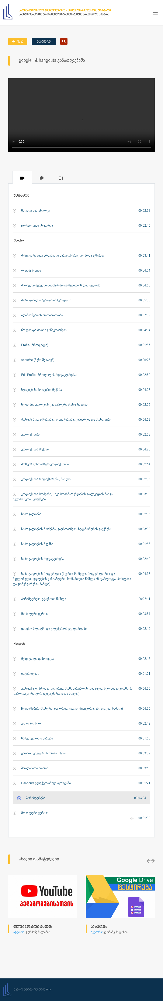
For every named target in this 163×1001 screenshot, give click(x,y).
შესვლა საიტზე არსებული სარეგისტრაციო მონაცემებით (58, 255)
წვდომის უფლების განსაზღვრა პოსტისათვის (50, 405)
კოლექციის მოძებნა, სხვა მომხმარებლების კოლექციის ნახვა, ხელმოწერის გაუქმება (63, 496)
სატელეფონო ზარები (33, 738)
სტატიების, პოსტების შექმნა (37, 390)
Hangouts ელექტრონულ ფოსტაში (42, 783)
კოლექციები (26, 434)
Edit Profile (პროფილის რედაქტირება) (45, 375)
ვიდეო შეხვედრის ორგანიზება (39, 753)
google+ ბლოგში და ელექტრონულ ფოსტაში (50, 629)
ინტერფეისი (26, 674)
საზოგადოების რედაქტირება (38, 559)
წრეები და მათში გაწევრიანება (39, 330)
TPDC (49, 989)
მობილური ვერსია (30, 614)
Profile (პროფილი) (30, 345)
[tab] (22, 177)
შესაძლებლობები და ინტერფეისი (42, 300)
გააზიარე (44, 42)
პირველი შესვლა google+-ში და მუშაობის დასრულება (56, 285)
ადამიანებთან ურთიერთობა (38, 315)
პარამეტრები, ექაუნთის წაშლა (39, 599)
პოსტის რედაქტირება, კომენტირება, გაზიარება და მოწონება (62, 419)
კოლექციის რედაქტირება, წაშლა (41, 479)
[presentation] (148, 861)
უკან (20, 42)
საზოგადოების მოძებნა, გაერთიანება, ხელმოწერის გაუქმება (62, 529)
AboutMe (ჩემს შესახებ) (33, 360)
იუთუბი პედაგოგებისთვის (32, 927)
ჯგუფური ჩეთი (27, 723)
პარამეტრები (31, 798)
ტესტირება (99, 927)
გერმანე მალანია (38, 932)
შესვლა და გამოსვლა (33, 659)
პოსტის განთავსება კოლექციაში (41, 464)
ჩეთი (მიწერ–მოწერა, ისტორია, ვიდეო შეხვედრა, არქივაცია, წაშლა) (68, 708)
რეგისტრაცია (27, 270)
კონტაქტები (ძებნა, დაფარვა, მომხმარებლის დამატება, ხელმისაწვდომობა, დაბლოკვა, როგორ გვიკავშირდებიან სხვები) (73, 691)
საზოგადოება (27, 514)
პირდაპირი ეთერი (30, 768)
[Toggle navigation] (155, 13)
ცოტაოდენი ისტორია (33, 225)
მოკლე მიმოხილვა (31, 211)
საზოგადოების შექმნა (33, 544)
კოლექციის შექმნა (31, 449)
